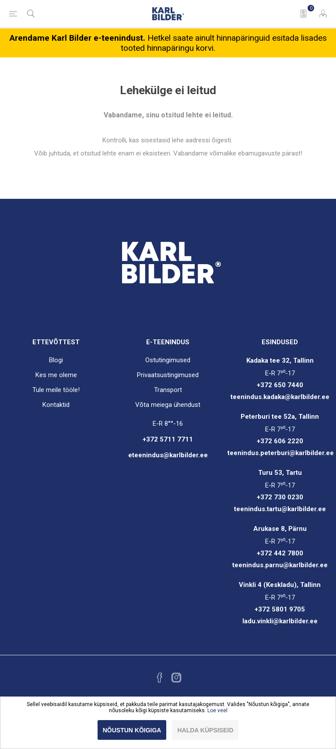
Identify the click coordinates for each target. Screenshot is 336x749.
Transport (168, 390)
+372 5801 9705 (280, 609)
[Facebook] (160, 678)
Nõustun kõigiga (132, 730)
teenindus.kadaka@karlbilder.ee (280, 397)
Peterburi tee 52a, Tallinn (280, 416)
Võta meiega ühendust (167, 405)
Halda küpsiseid (205, 730)
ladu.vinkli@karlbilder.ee (280, 621)
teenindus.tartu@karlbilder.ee (280, 509)
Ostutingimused (167, 360)
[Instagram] (176, 678)
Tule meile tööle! (56, 390)
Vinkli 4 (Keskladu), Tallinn (280, 585)
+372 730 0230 (280, 497)
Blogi (56, 360)
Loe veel (217, 710)
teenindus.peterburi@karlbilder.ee (281, 453)
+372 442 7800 (280, 553)
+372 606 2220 (280, 441)
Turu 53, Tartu (280, 473)
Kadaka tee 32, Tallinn (280, 360)
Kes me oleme (56, 375)
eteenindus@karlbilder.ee (168, 455)
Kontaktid (56, 405)
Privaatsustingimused (168, 375)
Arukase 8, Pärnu (280, 529)
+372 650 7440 (280, 385)
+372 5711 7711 (168, 439)
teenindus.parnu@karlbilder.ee (280, 565)
